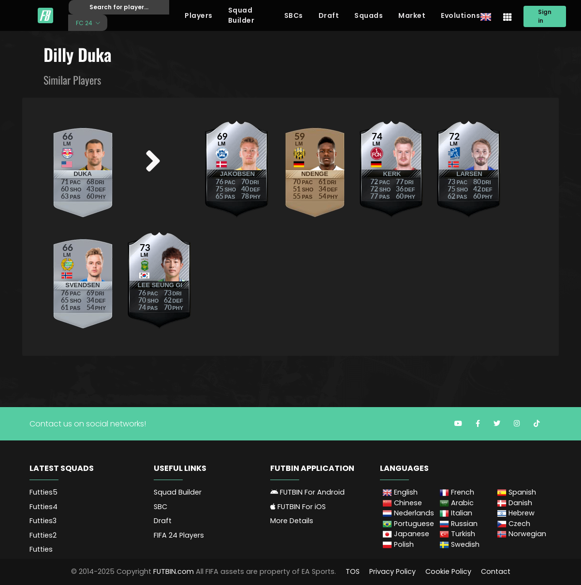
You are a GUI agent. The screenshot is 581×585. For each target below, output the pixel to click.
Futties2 (43, 535)
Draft (329, 15)
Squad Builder (241, 15)
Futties (41, 549)
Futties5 (43, 492)
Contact (495, 571)
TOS (353, 571)
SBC (160, 507)
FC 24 (85, 22)
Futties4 (43, 507)
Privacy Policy (392, 571)
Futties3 (43, 521)
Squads (368, 15)
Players (199, 15)
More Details (291, 521)
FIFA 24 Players (179, 535)
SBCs (293, 15)
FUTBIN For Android (307, 492)
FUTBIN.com (173, 571)
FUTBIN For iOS (298, 507)
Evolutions (460, 15)
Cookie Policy (448, 571)
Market (411, 15)
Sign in (545, 16)
